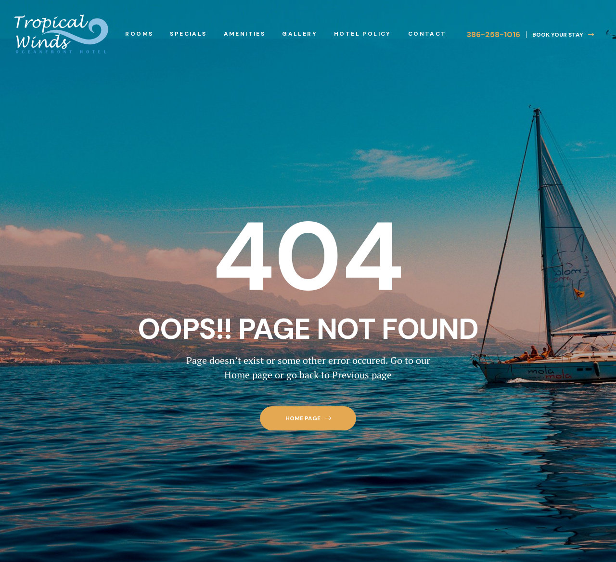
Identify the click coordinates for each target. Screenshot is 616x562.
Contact (427, 34)
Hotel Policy (362, 34)
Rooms (139, 34)
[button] (560, 34)
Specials (188, 34)
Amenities (245, 34)
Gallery (299, 34)
